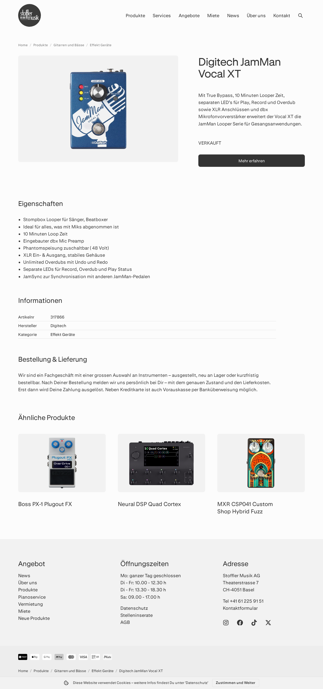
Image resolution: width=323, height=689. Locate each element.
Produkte (135, 15)
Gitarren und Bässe (68, 45)
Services (162, 15)
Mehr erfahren (251, 160)
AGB (125, 622)
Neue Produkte (34, 618)
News (233, 15)
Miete (213, 15)
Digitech (58, 325)
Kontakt (281, 15)
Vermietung (30, 603)
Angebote (189, 15)
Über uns (256, 15)
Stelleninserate (136, 615)
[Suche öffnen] (300, 15)
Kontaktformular (240, 608)
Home (23, 45)
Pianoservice (32, 596)
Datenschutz (134, 608)
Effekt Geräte (101, 45)
